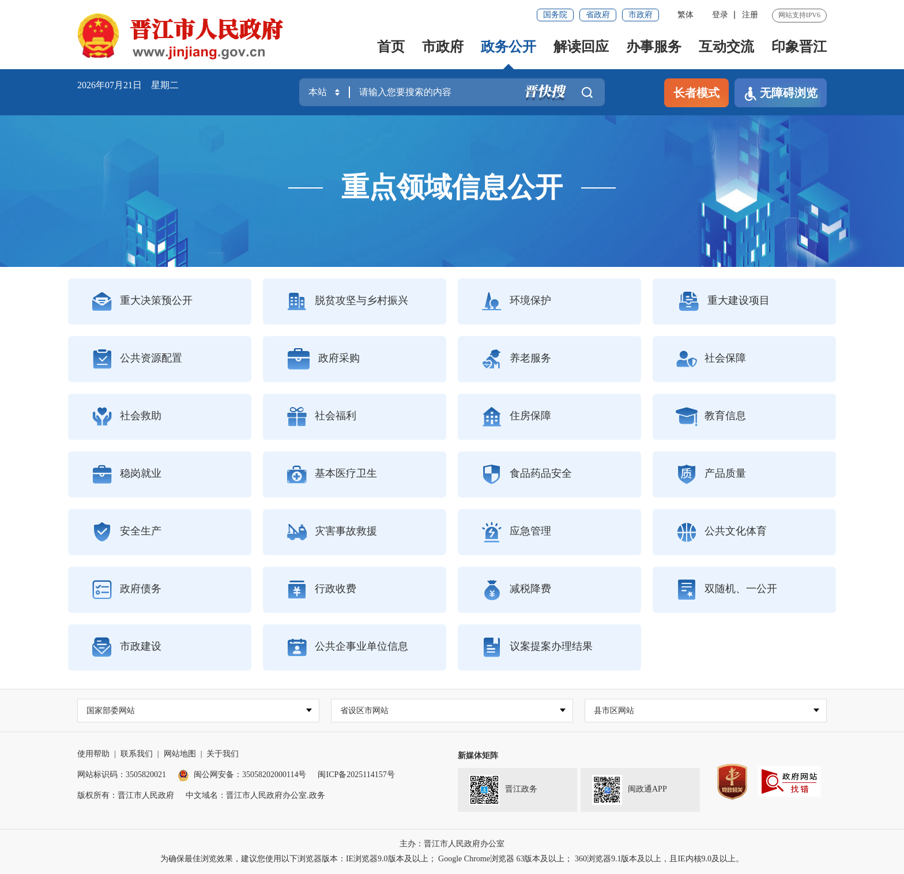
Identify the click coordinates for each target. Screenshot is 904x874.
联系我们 (136, 754)
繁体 (685, 14)
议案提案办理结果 (537, 647)
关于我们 (222, 754)
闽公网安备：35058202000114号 (242, 775)
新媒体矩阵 (478, 756)
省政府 (598, 14)
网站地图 (180, 754)
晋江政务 (503, 790)
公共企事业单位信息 (347, 647)
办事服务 (653, 46)
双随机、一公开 (726, 590)
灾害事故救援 (331, 532)
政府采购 (323, 359)
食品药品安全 (526, 474)
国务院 (555, 14)
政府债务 (126, 590)
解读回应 (581, 46)
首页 (391, 46)
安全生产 (126, 532)
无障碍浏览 (781, 93)
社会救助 (126, 417)
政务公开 (508, 46)
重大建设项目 (723, 301)
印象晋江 (799, 46)
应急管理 (516, 532)
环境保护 (516, 301)
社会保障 (711, 359)
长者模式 (696, 92)
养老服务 (516, 359)
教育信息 (711, 417)
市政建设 (126, 647)
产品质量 (711, 474)
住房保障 (516, 417)
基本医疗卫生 (331, 474)
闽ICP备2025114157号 (356, 775)
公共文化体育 (721, 532)
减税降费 (516, 590)
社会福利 (321, 417)
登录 (720, 14)
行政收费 (321, 590)
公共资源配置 (136, 359)
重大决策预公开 (142, 301)
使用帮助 (93, 754)
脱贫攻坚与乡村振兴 (347, 301)
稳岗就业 (126, 474)
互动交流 (726, 46)
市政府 (640, 14)
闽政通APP (629, 790)
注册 (750, 14)
